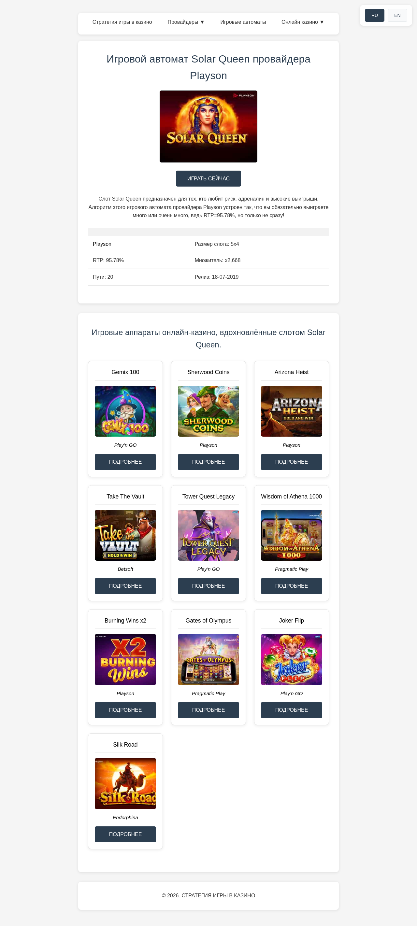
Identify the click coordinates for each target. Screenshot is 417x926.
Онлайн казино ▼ (302, 22)
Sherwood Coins (208, 372)
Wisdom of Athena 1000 (291, 496)
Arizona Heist (292, 372)
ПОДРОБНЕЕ (125, 462)
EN (397, 15)
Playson (102, 244)
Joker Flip (291, 620)
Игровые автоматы (243, 22)
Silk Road (125, 744)
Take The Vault (125, 496)
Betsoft (125, 569)
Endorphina (125, 817)
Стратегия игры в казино (122, 22)
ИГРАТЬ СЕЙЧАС (208, 178)
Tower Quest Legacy (208, 496)
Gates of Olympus (209, 620)
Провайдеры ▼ (186, 22)
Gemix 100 (125, 372)
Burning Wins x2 (125, 620)
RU (374, 15)
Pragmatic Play (291, 569)
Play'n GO (125, 445)
